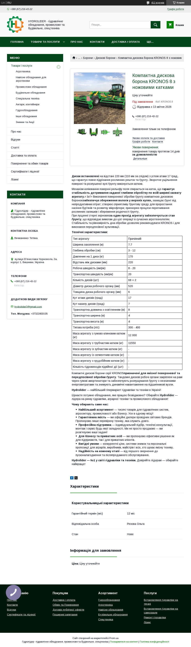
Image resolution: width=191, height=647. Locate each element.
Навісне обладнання (110, 609)
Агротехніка (23, 71)
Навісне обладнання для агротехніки (31, 79)
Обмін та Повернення (66, 604)
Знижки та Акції (25, 122)
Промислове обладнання (31, 86)
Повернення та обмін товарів (29, 163)
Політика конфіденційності (154, 641)
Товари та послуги (45, 41)
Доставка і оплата (125, 41)
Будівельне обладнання (30, 92)
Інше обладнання (26, 116)
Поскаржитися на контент (124, 641)
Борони (88, 57)
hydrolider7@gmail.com (28, 306)
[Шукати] (155, 24)
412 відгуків (157, 2)
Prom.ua (113, 638)
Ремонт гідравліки (155, 617)
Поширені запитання (65, 614)
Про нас (77, 41)
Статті (15, 147)
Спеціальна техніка (27, 98)
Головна (17, 41)
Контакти (97, 41)
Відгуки (15, 139)
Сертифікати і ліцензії (25, 171)
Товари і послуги (21, 65)
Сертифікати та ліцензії (21, 614)
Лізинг (15, 179)
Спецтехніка (105, 619)
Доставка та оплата (23, 155)
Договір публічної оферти (68, 609)
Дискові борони (105, 57)
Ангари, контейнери (27, 104)
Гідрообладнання (26, 110)
